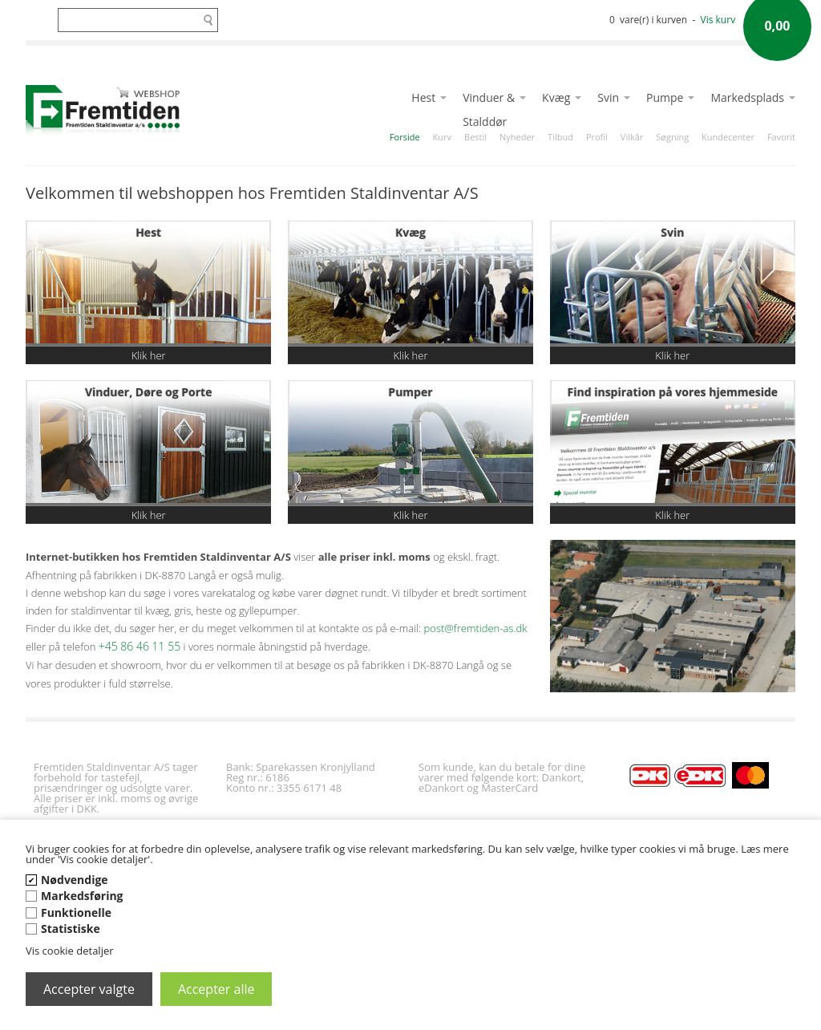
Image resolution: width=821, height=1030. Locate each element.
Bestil (475, 137)
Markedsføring (82, 895)
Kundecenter (728, 137)
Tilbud (560, 137)
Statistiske (70, 928)
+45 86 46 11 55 (139, 646)
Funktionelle (76, 912)
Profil (597, 137)
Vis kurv (718, 19)
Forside (405, 137)
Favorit (781, 137)
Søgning (672, 137)
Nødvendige (74, 879)
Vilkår (632, 137)
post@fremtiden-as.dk (476, 628)
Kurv (442, 137)
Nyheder (517, 137)
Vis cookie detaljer (70, 950)
